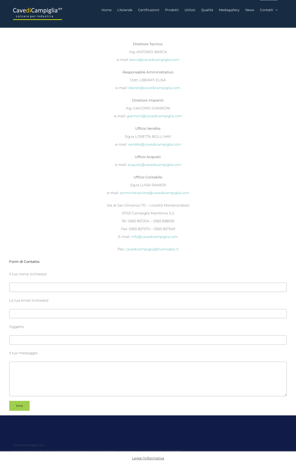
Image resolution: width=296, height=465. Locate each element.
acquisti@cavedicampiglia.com (154, 164)
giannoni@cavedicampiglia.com (154, 116)
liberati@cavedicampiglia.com (154, 88)
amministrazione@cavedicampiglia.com (154, 193)
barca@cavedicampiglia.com (154, 59)
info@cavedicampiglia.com (154, 236)
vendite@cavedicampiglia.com (154, 144)
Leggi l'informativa (148, 458)
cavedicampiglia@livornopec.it (152, 249)
